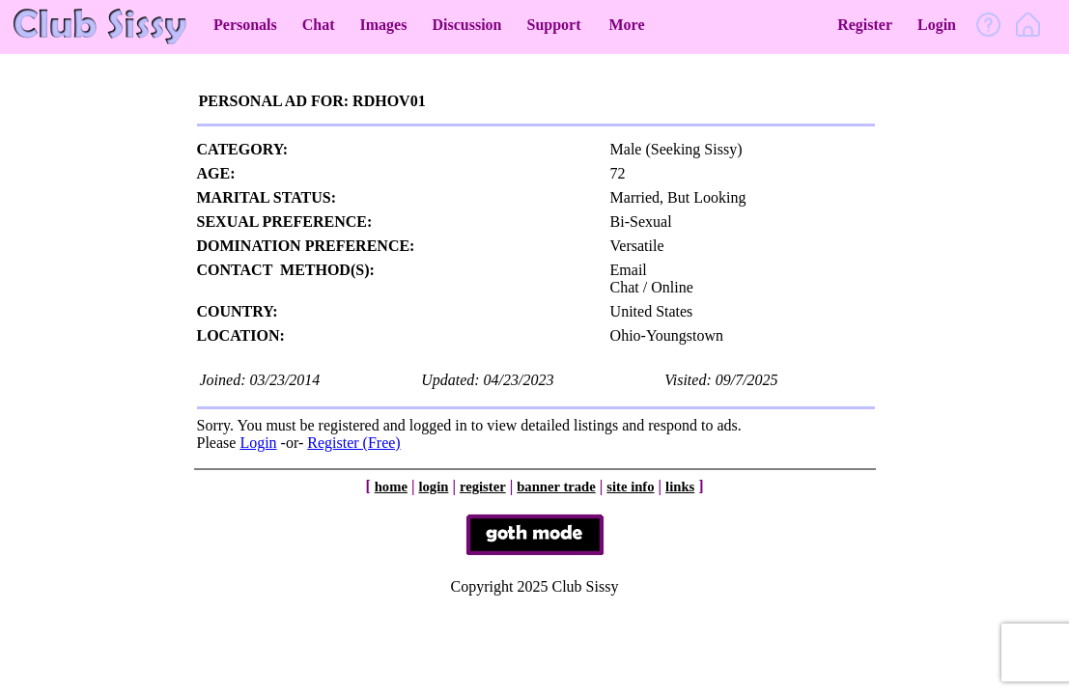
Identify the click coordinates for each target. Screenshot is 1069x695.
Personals (245, 24)
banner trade (556, 486)
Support (553, 24)
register (483, 486)
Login (936, 24)
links (679, 486)
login (433, 486)
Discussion (466, 24)
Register (864, 24)
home (391, 486)
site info (630, 486)
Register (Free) (353, 442)
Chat (318, 24)
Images (384, 24)
